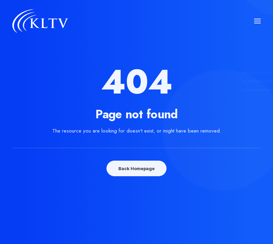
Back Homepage (136, 168)
